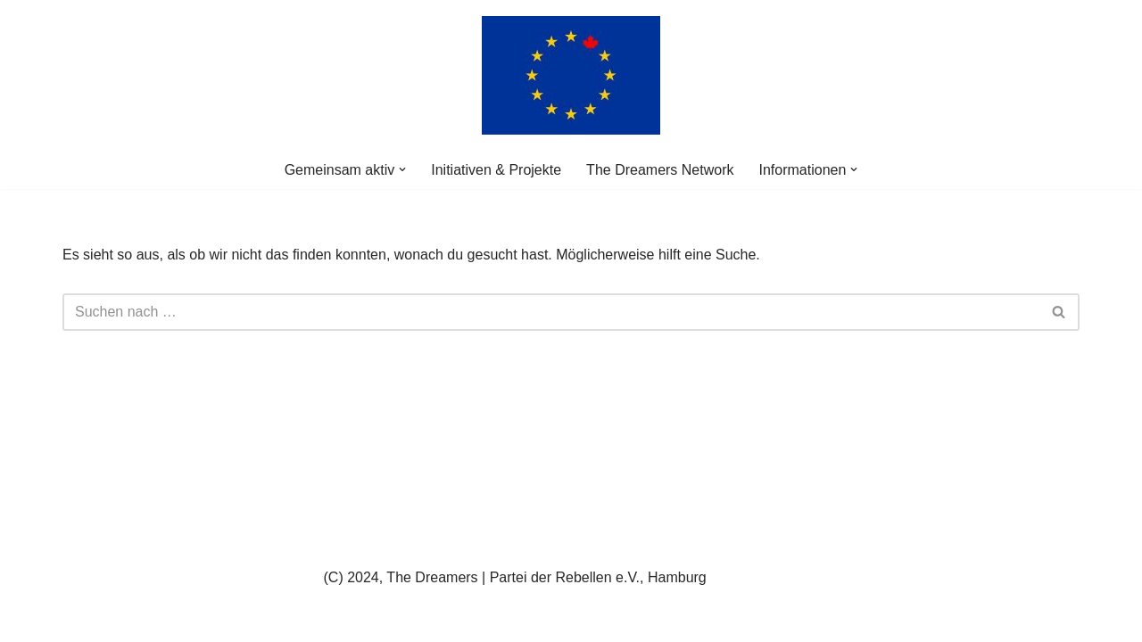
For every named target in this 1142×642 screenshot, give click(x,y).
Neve (78, 619)
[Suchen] (550, 312)
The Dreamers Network (659, 169)
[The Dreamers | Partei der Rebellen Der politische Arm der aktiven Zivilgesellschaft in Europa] (571, 75)
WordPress (242, 619)
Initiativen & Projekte (496, 169)
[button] (402, 169)
